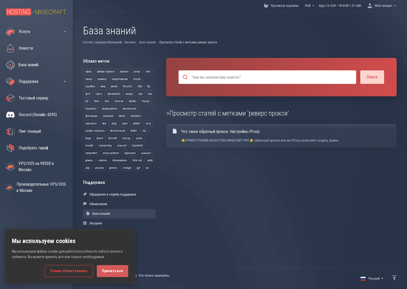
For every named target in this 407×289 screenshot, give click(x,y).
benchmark (129, 108)
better (134, 130)
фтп (87, 94)
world (114, 86)
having (126, 138)
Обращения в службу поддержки (109, 194)
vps (140, 94)
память (101, 79)
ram (148, 71)
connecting (105, 145)
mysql (145, 101)
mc (144, 130)
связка (102, 160)
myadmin (91, 108)
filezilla (127, 86)
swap (88, 79)
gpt (138, 168)
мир (102, 86)
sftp (139, 86)
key (104, 123)
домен (89, 160)
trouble (89, 145)
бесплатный (117, 130)
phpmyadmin (109, 108)
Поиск (372, 77)
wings (129, 94)
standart (136, 116)
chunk (136, 79)
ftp (148, 86)
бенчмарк (91, 116)
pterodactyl (113, 94)
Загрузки (92, 223)
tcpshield (137, 145)
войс (150, 160)
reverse (119, 101)
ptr (87, 101)
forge (88, 138)
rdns (96, 101)
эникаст (146, 153)
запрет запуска (95, 130)
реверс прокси (105, 71)
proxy (137, 71)
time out (137, 160)
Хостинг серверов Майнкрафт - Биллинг (109, 42)
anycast (122, 145)
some (139, 138)
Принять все (112, 271)
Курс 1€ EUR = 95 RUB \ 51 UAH (340, 6)
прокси (124, 71)
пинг (125, 123)
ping (114, 123)
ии (147, 168)
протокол (129, 153)
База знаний (147, 42)
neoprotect (91, 153)
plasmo (99, 168)
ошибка (90, 86)
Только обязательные (68, 271)
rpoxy (88, 71)
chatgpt (127, 168)
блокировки (119, 160)
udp (87, 168)
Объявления (95, 204)
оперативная (120, 79)
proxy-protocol (111, 153)
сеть (148, 123)
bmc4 (100, 138)
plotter (136, 123)
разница (108, 116)
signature (91, 123)
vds (150, 94)
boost (122, 116)
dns (107, 101)
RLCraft (112, 138)
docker (133, 101)
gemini (113, 168)
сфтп (99, 94)
